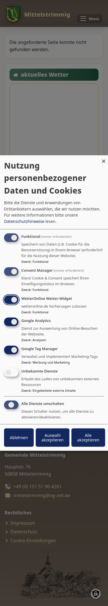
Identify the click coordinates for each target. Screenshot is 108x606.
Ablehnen (19, 437)
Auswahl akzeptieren (52, 437)
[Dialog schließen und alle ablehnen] (103, 159)
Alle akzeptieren (88, 437)
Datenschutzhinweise (24, 221)
